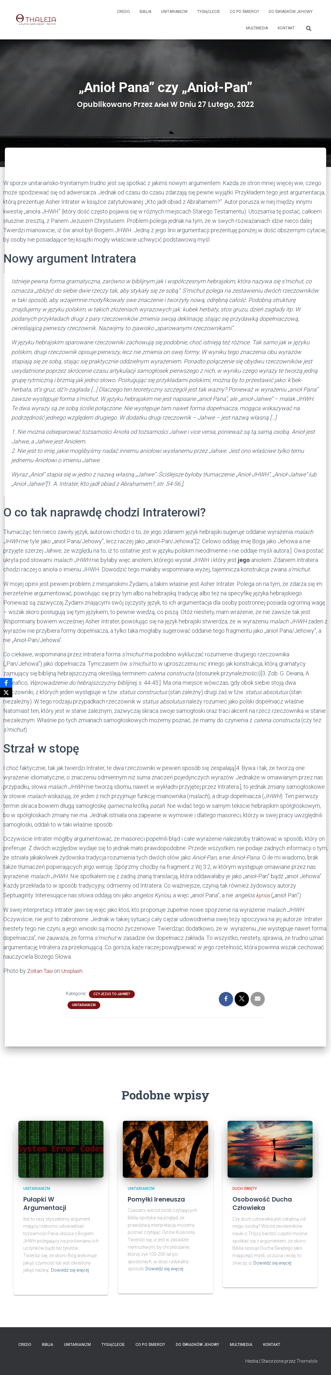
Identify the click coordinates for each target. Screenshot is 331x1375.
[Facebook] (6, 683)
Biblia (145, 11)
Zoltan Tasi (41, 970)
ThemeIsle (306, 1360)
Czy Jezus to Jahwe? (111, 993)
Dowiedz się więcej (70, 1269)
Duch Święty (244, 1188)
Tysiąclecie (208, 11)
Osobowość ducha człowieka (266, 1202)
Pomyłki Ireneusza (161, 1198)
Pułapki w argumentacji (49, 1202)
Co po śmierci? (244, 11)
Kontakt (286, 28)
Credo (123, 11)
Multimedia (257, 28)
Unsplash (74, 970)
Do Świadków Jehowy (291, 11)
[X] (6, 692)
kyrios (264, 895)
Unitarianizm (174, 11)
